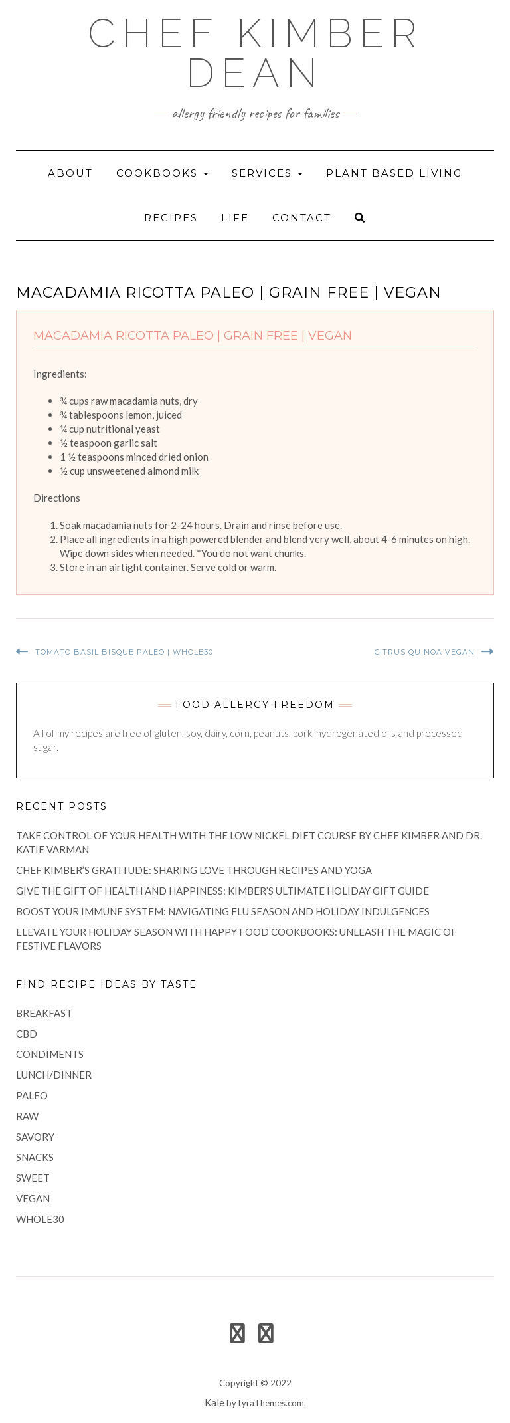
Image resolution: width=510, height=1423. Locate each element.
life (235, 217)
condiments (50, 1054)
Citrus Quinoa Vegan (425, 652)
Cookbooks (162, 173)
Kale (214, 1402)
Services (267, 173)
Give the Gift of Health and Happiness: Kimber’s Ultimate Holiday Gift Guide (222, 891)
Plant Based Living (394, 173)
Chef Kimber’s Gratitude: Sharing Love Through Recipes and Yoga (194, 870)
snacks (35, 1157)
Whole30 (40, 1219)
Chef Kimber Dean (255, 53)
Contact (301, 217)
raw (27, 1116)
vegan (33, 1198)
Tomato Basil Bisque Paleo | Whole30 (124, 652)
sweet (33, 1178)
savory (35, 1137)
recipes (171, 217)
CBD (26, 1034)
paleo (32, 1095)
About (70, 173)
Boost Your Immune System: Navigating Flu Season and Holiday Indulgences (223, 911)
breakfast (44, 1013)
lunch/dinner (54, 1075)
